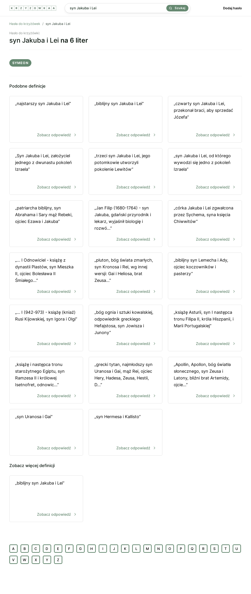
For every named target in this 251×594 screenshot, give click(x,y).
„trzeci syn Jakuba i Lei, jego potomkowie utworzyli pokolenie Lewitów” (125, 171)
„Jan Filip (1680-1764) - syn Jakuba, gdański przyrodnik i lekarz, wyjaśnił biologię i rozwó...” (125, 223)
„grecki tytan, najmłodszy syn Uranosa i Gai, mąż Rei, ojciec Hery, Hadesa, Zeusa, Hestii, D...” (125, 380)
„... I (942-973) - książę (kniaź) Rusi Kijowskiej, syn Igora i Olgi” (46, 328)
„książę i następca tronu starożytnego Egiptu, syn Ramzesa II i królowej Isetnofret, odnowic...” (46, 380)
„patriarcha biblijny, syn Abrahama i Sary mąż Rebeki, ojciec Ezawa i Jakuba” (46, 223)
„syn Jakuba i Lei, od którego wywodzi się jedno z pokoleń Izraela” (205, 171)
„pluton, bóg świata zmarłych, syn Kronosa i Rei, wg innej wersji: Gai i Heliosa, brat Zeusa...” (125, 276)
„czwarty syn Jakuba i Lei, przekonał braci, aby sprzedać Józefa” (205, 119)
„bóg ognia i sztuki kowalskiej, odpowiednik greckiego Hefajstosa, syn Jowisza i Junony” (125, 328)
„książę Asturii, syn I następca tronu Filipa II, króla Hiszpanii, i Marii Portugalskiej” (205, 328)
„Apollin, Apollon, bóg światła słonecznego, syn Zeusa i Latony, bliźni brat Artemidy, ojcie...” (205, 380)
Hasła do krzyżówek (24, 24)
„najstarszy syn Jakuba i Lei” (46, 119)
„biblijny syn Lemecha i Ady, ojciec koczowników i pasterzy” (205, 276)
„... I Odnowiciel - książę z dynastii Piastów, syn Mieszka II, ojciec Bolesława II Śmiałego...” (46, 276)
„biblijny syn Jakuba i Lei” (125, 119)
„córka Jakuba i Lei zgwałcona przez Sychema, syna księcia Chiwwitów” (205, 223)
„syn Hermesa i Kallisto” (125, 432)
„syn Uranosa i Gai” (46, 432)
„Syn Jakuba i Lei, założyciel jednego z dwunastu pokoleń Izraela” (46, 171)
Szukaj (177, 8)
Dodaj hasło (232, 8)
